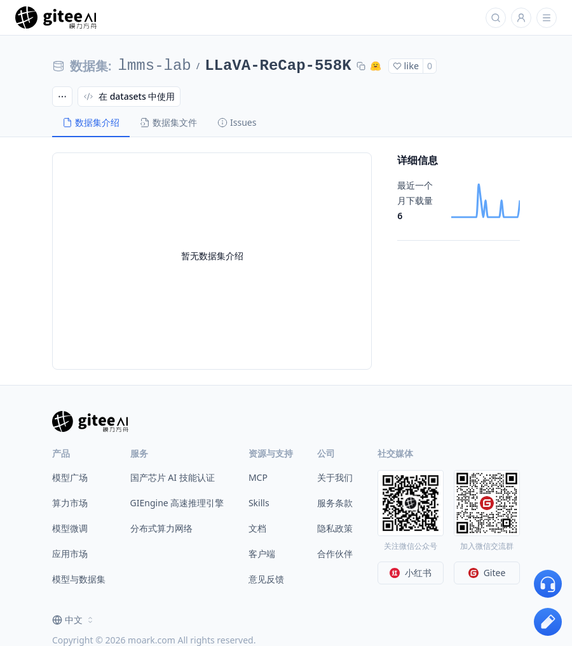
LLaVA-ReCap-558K (278, 65)
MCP (258, 477)
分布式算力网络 (161, 528)
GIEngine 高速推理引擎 (177, 503)
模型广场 (70, 477)
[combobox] (73, 620)
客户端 (262, 554)
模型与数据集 (79, 579)
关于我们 (335, 477)
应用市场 (70, 554)
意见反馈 (266, 579)
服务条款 (335, 503)
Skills (259, 503)
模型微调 (70, 528)
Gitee (487, 573)
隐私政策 (335, 528)
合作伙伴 (335, 554)
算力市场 (70, 503)
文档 (257, 528)
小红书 (411, 573)
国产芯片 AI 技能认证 (172, 477)
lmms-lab (154, 65)
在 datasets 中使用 (129, 96)
